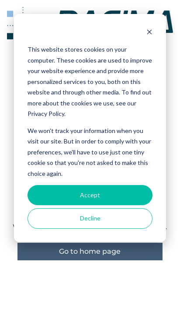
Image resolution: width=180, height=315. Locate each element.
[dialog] (90, 128)
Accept (90, 195)
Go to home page (90, 251)
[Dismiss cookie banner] (149, 33)
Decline (90, 218)
